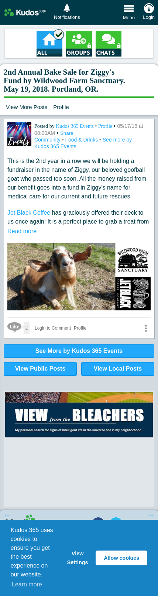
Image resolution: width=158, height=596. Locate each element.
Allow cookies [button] (121, 558)
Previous (7, 514)
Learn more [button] (27, 584)
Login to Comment (53, 328)
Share (66, 133)
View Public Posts (40, 368)
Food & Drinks (82, 140)
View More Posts (26, 107)
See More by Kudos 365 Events (79, 351)
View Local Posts (118, 368)
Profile (61, 107)
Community (48, 140)
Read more (22, 231)
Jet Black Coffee (28, 213)
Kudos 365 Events (75, 126)
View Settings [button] (77, 558)
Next (150, 514)
